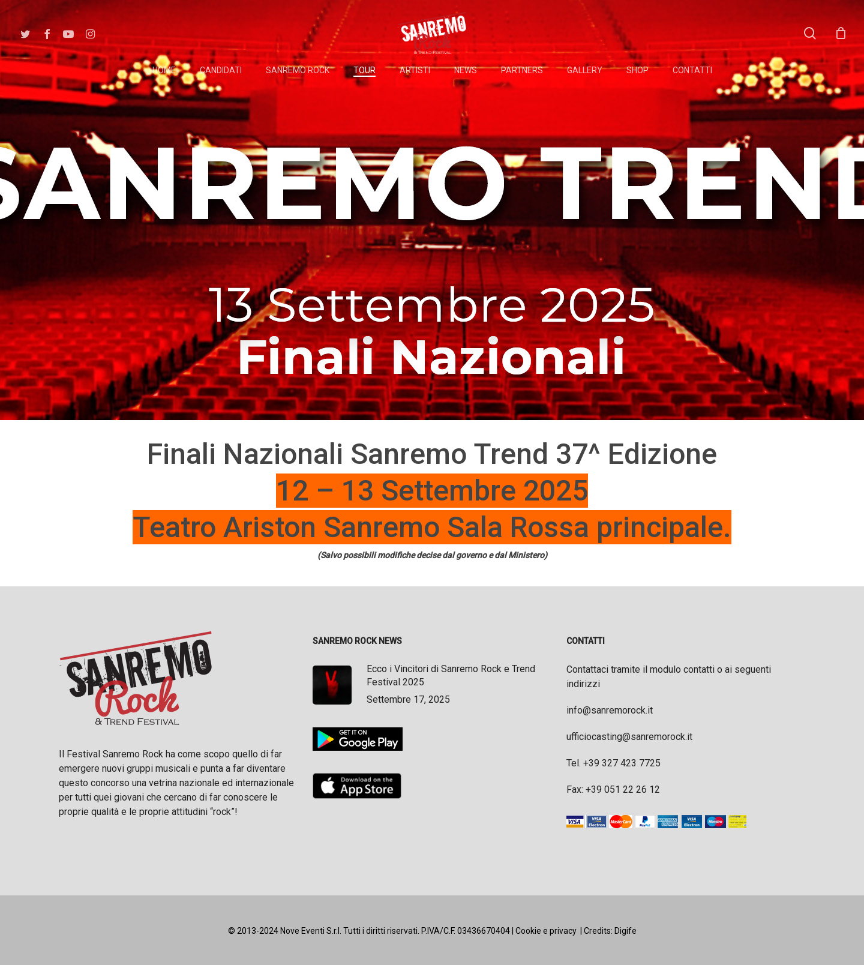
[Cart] (840, 33)
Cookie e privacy (546, 931)
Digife (625, 931)
